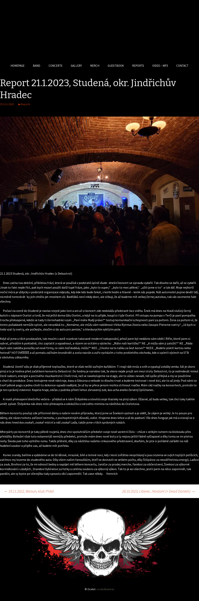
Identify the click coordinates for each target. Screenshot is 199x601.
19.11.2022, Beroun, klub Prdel (29, 491)
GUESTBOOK (116, 65)
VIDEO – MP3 (160, 65)
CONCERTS (55, 65)
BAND (36, 65)
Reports (25, 104)
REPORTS (138, 65)
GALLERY (76, 65)
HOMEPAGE (17, 65)
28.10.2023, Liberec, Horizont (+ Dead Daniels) (158, 491)
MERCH (94, 65)
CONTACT (182, 65)
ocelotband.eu (105, 589)
